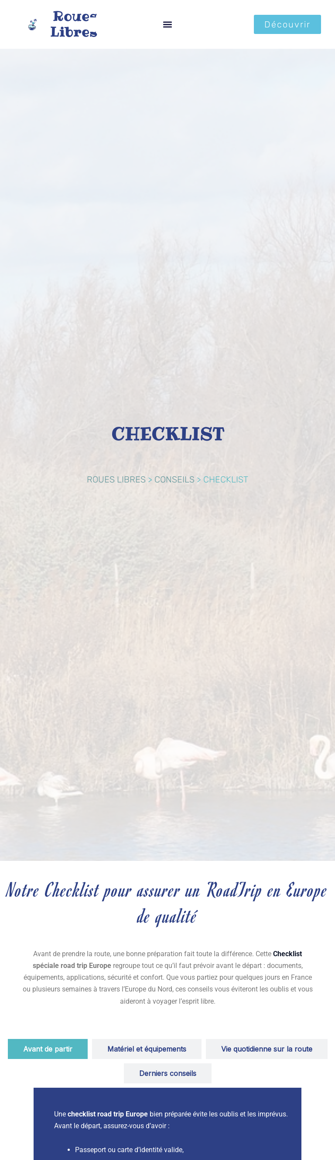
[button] (167, 24)
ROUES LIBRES (116, 479)
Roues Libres (73, 24)
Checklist (287, 954)
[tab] (48, 1049)
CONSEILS (174, 479)
